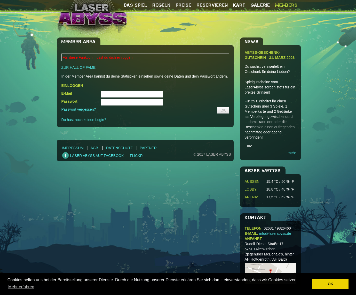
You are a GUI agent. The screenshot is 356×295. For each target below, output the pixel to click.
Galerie (260, 5)
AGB (94, 148)
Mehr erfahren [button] (21, 287)
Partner (148, 148)
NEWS (252, 41)
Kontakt (255, 217)
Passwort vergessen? (78, 109)
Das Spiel (135, 5)
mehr (292, 153)
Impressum (73, 148)
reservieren (212, 5)
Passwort (69, 101)
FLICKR (136, 156)
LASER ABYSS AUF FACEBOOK (97, 156)
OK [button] (330, 284)
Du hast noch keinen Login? (83, 120)
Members (286, 5)
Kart (239, 5)
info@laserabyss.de (275, 233)
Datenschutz (119, 148)
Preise (184, 5)
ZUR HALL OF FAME (78, 67)
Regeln (162, 5)
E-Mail (66, 93)
